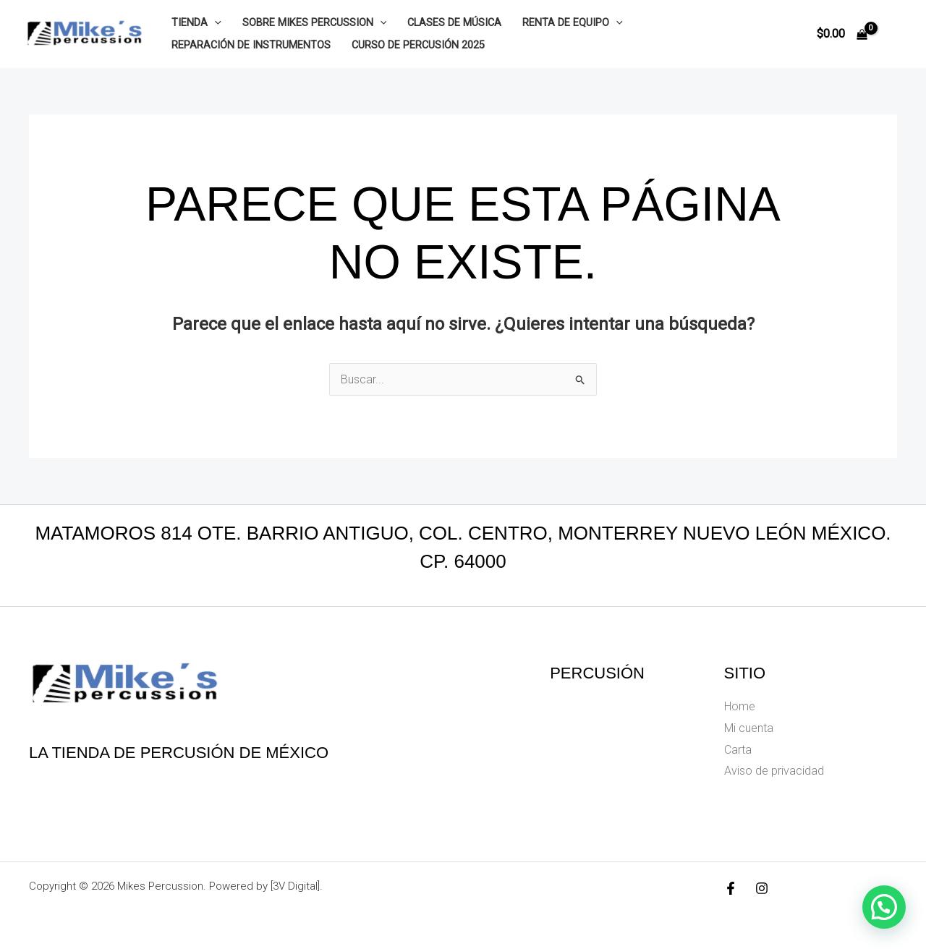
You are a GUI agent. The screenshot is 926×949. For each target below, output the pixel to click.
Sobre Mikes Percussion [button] (314, 23)
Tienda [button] (196, 23)
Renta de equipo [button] (572, 23)
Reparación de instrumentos (251, 45)
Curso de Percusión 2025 (418, 45)
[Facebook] (730, 888)
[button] (214, 23)
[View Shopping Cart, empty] (841, 34)
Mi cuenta (748, 728)
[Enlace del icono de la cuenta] (894, 34)
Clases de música (454, 23)
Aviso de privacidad (774, 771)
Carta (738, 750)
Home (739, 706)
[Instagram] (761, 888)
